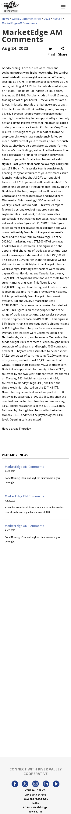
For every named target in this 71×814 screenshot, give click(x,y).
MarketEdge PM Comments (24, 496)
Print (51, 51)
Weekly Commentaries (26, 19)
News (5, 19)
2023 (47, 19)
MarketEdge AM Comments (19, 23)
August (57, 19)
